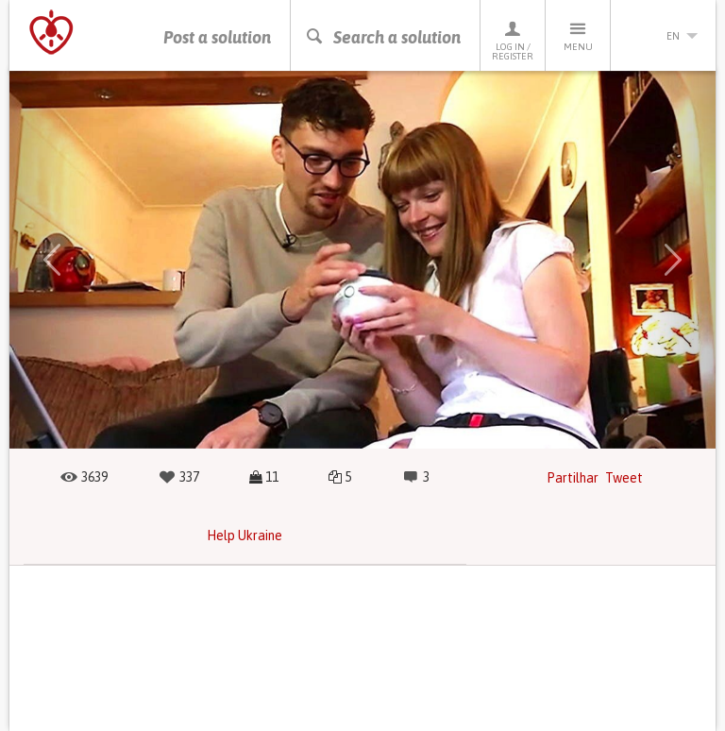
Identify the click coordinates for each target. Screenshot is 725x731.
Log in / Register (513, 40)
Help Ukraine (244, 535)
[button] (51, 260)
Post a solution (217, 37)
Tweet (624, 477)
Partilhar (573, 477)
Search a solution (383, 37)
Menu (578, 35)
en (664, 36)
